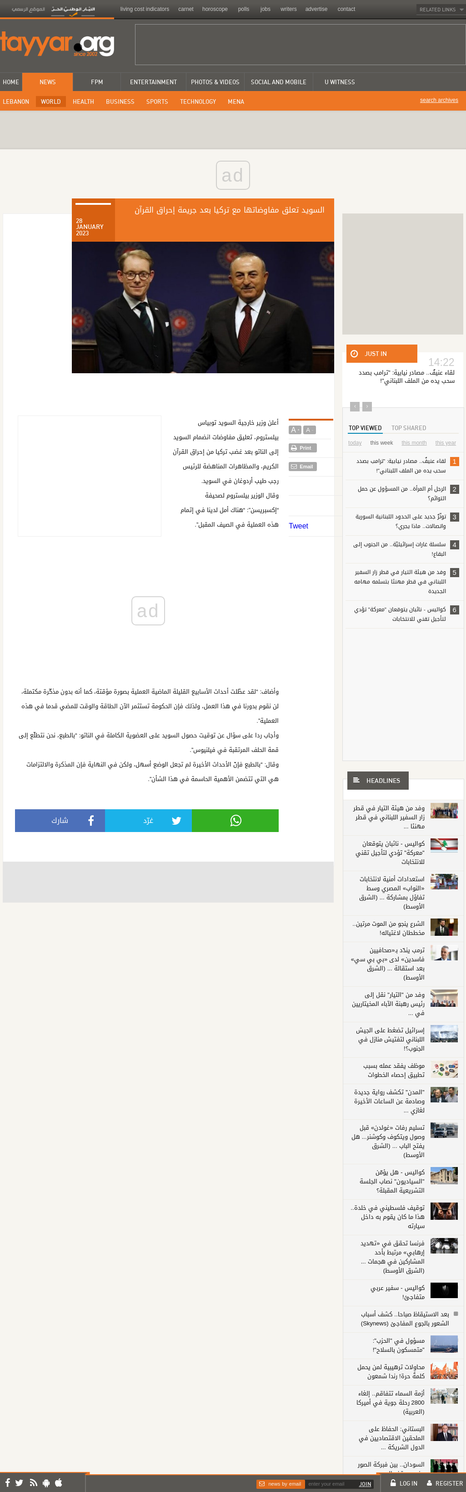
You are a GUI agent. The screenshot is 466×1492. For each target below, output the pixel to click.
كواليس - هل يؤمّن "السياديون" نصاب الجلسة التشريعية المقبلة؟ (392, 1172)
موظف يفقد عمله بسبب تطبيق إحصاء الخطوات (394, 1061)
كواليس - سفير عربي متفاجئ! (397, 1283)
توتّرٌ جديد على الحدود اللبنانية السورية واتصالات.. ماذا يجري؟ (407, 521)
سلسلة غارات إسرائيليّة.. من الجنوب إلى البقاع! (406, 548)
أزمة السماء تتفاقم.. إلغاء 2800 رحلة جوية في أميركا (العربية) (390, 1393)
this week (381, 443)
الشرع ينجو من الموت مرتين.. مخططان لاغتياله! (389, 919)
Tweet (298, 526)
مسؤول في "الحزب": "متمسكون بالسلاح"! (399, 1336)
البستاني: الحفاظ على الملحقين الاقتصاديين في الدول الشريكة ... (392, 1429)
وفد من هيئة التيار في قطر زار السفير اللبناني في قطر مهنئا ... (389, 817)
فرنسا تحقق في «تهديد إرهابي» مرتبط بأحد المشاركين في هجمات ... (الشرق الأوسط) (393, 1247)
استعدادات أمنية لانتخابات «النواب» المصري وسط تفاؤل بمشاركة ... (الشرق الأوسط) (387, 888)
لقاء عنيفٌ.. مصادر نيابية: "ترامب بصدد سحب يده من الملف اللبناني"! (407, 465)
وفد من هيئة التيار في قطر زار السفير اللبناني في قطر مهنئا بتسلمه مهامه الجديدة (406, 581)
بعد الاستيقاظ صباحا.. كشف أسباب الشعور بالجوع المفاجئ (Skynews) (405, 1309)
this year (446, 443)
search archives (439, 100)
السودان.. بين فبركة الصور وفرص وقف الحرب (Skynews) (391, 1464)
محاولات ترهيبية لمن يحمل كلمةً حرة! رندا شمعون (391, 1362)
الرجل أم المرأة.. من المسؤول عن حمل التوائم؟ (408, 493)
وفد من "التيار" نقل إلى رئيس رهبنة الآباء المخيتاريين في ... (388, 995)
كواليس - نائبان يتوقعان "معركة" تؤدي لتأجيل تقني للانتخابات (406, 614)
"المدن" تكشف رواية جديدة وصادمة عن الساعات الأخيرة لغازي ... (389, 1092)
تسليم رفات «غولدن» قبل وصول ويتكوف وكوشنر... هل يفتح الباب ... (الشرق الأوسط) (388, 1132)
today (354, 443)
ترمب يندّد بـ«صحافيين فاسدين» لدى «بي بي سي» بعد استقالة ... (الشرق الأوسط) (388, 954)
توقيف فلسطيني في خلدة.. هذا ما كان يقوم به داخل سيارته (388, 1208)
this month (413, 443)
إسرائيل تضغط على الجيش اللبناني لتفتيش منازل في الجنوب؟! (390, 1030)
